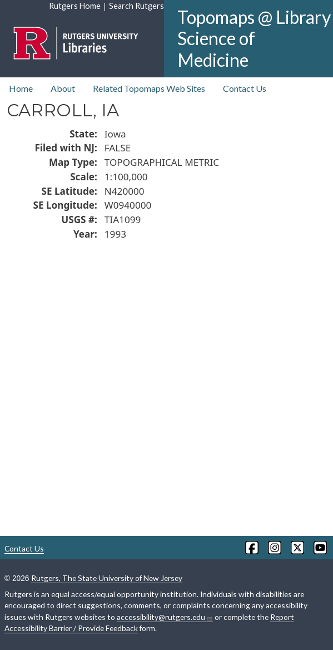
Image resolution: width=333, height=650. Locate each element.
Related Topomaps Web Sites (149, 88)
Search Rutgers (136, 6)
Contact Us (244, 88)
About (63, 88)
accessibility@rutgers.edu (165, 617)
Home (21, 88)
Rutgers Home (75, 6)
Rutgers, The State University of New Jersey (106, 578)
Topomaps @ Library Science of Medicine (254, 38)
